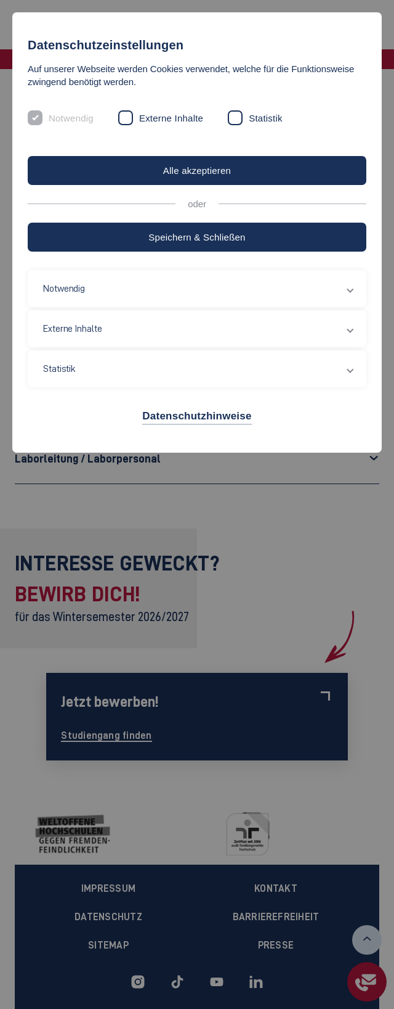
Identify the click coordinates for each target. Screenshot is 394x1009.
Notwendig (71, 118)
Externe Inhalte (171, 118)
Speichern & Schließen (196, 237)
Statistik (266, 118)
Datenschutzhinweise (196, 416)
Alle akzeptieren (197, 170)
